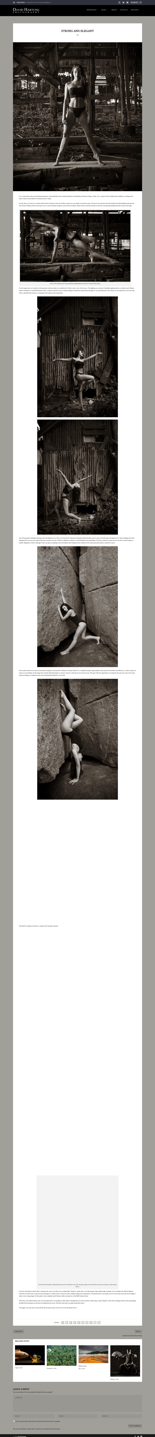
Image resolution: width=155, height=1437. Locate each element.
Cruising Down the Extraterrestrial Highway (38, 2)
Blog (103, 11)
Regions (134, 11)
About (114, 11)
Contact (124, 11)
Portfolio (91, 11)
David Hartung (22, 1434)
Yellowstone (83, 1364)
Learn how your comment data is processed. (47, 1427)
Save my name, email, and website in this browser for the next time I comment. (37, 1419)
